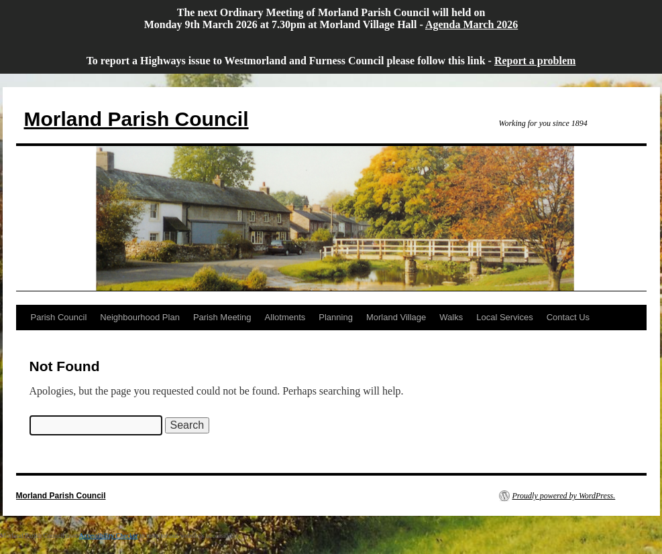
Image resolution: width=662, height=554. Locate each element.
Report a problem (534, 60)
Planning (336, 317)
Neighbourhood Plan (140, 317)
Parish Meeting (222, 317)
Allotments (285, 317)
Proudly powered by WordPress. (564, 495)
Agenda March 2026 (471, 24)
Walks (451, 317)
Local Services (504, 317)
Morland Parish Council (136, 119)
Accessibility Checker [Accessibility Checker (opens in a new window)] (108, 535)
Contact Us (568, 317)
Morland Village (396, 317)
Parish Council (59, 317)
